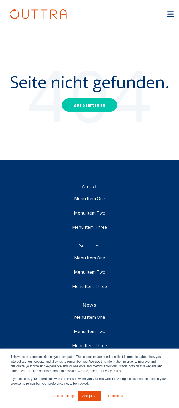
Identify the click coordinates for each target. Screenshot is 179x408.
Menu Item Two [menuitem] (89, 213)
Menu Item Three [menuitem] (89, 227)
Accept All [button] (89, 396)
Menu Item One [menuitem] (89, 198)
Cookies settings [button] (63, 396)
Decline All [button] (115, 396)
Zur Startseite (89, 105)
